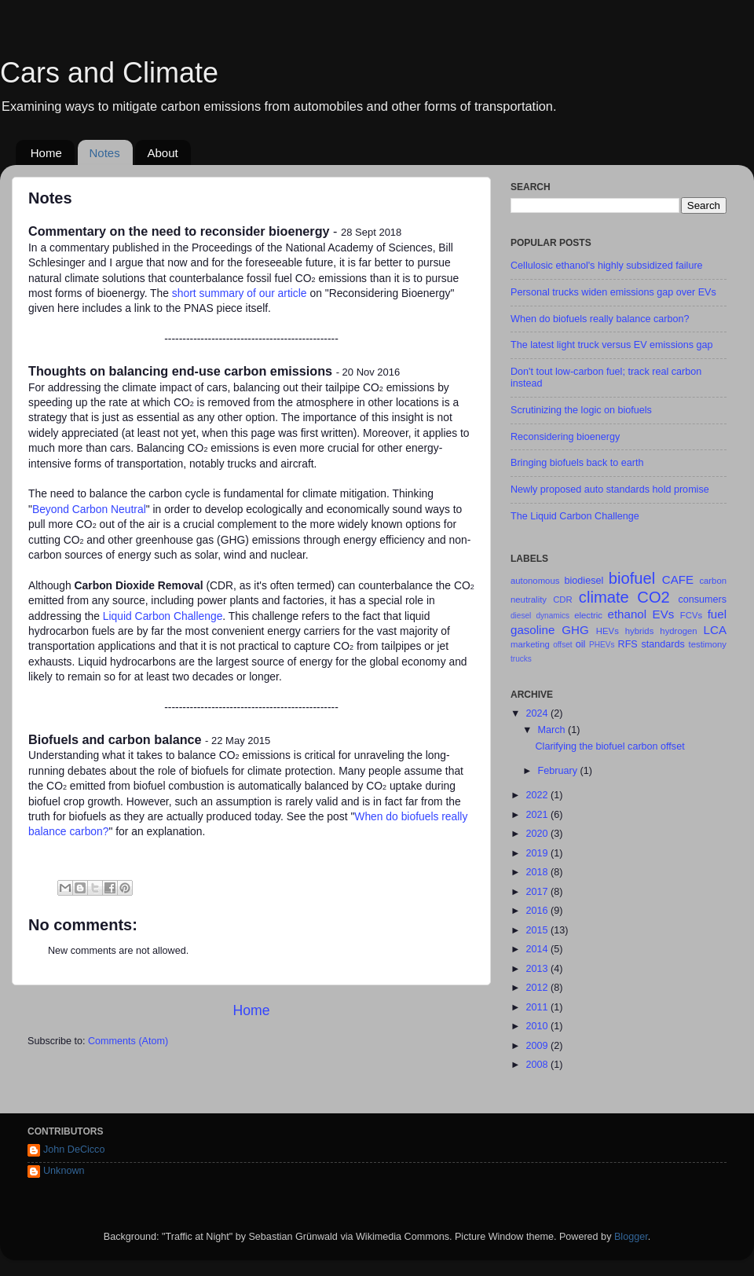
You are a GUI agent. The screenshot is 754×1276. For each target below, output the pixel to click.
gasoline (533, 629)
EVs (664, 614)
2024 (538, 713)
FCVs (691, 615)
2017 (538, 891)
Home (46, 153)
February (559, 770)
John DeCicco (73, 1149)
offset (562, 644)
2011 (538, 1007)
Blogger (631, 1236)
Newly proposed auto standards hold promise (610, 489)
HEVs (607, 631)
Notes (105, 153)
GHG (575, 629)
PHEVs (601, 644)
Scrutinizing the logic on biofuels (581, 410)
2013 (538, 968)
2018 (538, 872)
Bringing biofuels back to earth (577, 462)
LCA (715, 629)
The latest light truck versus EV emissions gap (612, 344)
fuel (717, 614)
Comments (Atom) (128, 1041)
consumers (702, 599)
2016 (538, 910)
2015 (538, 930)
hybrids (639, 631)
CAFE (678, 579)
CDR (563, 599)
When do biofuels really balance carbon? (600, 319)
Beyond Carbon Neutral (89, 509)
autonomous (535, 580)
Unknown (64, 1170)
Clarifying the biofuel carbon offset (609, 746)
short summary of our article (239, 293)
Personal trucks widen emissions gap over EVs (613, 292)
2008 (538, 1064)
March (553, 729)
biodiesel (584, 580)
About (162, 153)
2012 (538, 987)
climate (604, 597)
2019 (538, 853)
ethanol (627, 614)
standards (662, 644)
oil (581, 644)
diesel (521, 615)
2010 (538, 1026)
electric (588, 615)
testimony (708, 644)
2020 (538, 833)
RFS (628, 644)
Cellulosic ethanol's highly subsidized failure (607, 265)
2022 (538, 795)
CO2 (653, 597)
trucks (521, 658)
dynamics (552, 615)
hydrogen (678, 631)
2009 (538, 1045)
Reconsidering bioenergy (565, 436)
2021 (538, 814)
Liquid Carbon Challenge (163, 616)
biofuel (632, 578)
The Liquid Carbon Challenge (575, 516)
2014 (538, 949)
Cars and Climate (109, 73)
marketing (530, 644)
